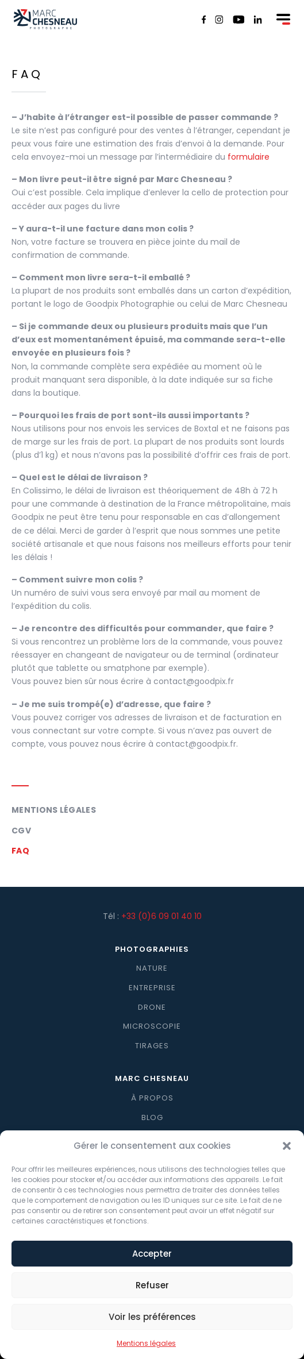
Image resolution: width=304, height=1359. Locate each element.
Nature (152, 968)
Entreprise (152, 987)
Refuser (152, 1296)
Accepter (152, 1264)
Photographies (152, 949)
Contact (152, 1136)
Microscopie (152, 1026)
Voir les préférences (152, 1328)
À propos (152, 1097)
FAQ (20, 850)
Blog (152, 1117)
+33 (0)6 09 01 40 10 (161, 916)
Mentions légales (53, 810)
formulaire (249, 157)
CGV (21, 830)
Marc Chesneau (152, 1078)
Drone (152, 1007)
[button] (287, 1157)
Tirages (152, 1045)
